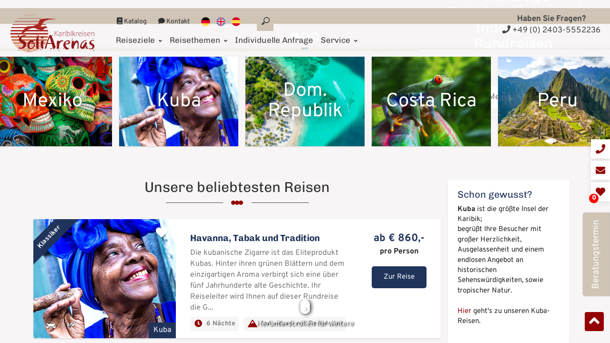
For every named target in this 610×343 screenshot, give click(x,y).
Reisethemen (198, 32)
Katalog (132, 14)
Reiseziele (139, 32)
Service (339, 32)
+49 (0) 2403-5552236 (551, 30)
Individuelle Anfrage (274, 32)
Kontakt (174, 14)
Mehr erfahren (514, 191)
